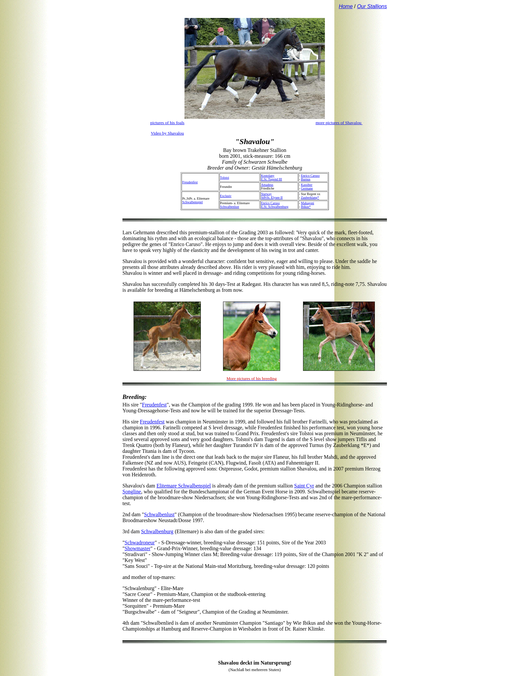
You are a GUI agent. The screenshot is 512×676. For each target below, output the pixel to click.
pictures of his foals (167, 122)
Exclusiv (226, 196)
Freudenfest (190, 182)
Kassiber (306, 185)
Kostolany (267, 175)
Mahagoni (307, 203)
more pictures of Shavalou (338, 122)
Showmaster (138, 548)
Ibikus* (306, 206)
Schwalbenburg (157, 531)
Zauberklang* (310, 197)
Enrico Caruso (310, 175)
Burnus (306, 179)
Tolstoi (224, 177)
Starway (266, 194)
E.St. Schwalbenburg (274, 206)
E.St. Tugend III (271, 179)
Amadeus (267, 185)
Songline (131, 491)
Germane (307, 188)
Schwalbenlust (229, 206)
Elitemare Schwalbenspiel (183, 485)
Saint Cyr (304, 485)
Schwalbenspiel (192, 202)
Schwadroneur (140, 542)
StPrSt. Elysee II (271, 197)
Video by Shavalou (167, 133)
